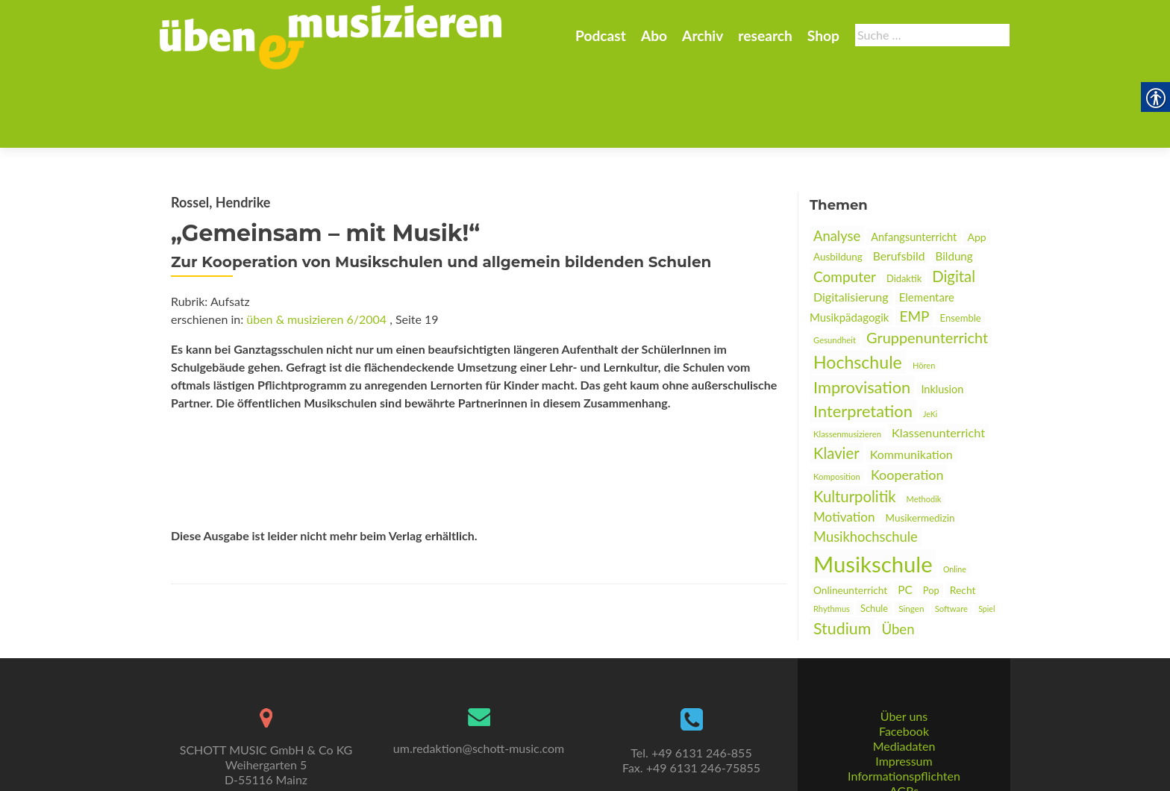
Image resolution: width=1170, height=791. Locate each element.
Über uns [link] (903, 661)
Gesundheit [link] (834, 267)
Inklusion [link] (942, 316)
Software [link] (951, 535)
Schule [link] (874, 535)
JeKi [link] (930, 341)
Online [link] (954, 496)
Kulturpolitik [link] (854, 423)
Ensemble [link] (960, 245)
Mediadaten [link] (904, 691)
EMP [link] (914, 242)
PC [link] (905, 516)
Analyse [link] (836, 162)
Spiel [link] (986, 535)
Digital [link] (953, 203)
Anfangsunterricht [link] (914, 163)
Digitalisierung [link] (851, 223)
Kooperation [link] (907, 401)
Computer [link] (844, 203)
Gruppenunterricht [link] (927, 264)
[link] (330, 36)
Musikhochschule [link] (865, 463)
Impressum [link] (903, 705)
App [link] (976, 163)
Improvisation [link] (861, 314)
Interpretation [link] (863, 338)
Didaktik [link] (904, 205)
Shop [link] (823, 35)
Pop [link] (931, 517)
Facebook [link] (904, 676)
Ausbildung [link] (838, 184)
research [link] (765, 35)
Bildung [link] (954, 183)
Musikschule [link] (873, 491)
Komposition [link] (836, 403)
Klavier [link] (836, 380)
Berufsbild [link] (899, 183)
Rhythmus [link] (831, 535)
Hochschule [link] (857, 288)
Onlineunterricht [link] (850, 517)
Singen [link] (911, 535)
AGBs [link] (904, 735)
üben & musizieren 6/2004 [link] (316, 246)
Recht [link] (963, 516)
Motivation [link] (844, 443)
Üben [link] (897, 556)
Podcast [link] (600, 35)
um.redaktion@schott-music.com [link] (478, 693)
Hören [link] (924, 292)
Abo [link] (654, 35)
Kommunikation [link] (911, 381)
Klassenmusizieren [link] (847, 361)
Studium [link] (842, 555)
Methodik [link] (924, 426)
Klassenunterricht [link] (938, 359)
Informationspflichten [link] (904, 720)
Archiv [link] (702, 35)
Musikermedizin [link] (920, 445)
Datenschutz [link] (903, 750)
